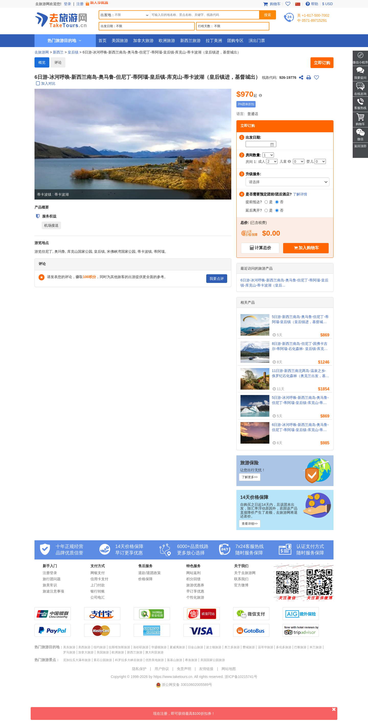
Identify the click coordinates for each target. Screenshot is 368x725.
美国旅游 (120, 40)
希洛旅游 (191, 660)
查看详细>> (250, 523)
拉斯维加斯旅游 (119, 647)
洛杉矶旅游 (140, 647)
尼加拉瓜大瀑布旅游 (77, 660)
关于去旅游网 (245, 573)
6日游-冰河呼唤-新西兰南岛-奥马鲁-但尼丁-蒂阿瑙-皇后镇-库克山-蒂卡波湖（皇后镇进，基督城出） (300, 427)
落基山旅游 (174, 660)
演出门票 (257, 40)
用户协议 (162, 669)
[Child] (298, 161)
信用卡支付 (99, 579)
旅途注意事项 (53, 591)
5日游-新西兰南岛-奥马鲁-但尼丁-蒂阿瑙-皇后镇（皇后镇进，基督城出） (300, 319)
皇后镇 (73, 52)
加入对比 (44, 83)
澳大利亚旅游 (154, 652)
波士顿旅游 (213, 647)
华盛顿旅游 (159, 647)
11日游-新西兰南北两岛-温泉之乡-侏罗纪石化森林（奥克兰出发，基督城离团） (300, 373)
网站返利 (193, 573)
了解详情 (300, 194)
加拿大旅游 (143, 40)
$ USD (327, 4)
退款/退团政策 (149, 573)
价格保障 (145, 579)
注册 (92, 4)
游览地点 (41, 243)
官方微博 (241, 585)
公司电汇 (97, 597)
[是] (266, 202)
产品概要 (41, 207)
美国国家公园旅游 (212, 660)
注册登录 (50, 573)
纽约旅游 (100, 647)
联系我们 (241, 579)
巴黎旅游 (300, 647)
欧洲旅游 (167, 40)
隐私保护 (139, 669)
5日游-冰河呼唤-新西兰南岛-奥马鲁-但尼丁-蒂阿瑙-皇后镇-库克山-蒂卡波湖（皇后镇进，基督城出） (300, 400)
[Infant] (320, 161)
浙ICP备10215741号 (241, 677)
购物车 (271, 4)
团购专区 (235, 40)
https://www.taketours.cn (173, 677)
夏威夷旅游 (177, 647)
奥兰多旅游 (232, 647)
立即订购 (322, 63)
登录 (67, 4)
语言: (240, 114)
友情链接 (206, 669)
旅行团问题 (52, 579)
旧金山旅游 (195, 647)
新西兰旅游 (190, 40)
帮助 (311, 4)
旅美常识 (50, 585)
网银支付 (97, 573)
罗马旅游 (69, 652)
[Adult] (272, 161)
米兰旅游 (315, 647)
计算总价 (263, 248)
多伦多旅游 (283, 647)
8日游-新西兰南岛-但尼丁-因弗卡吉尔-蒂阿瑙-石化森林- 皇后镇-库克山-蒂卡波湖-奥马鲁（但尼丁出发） (300, 346)
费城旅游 (249, 647)
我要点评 (217, 279)
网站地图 (229, 669)
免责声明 (184, 669)
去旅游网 (41, 52)
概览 (41, 62)
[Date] (272, 144)
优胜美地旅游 (154, 660)
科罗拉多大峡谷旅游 (129, 660)
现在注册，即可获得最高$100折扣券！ (245, 711)
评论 (58, 62)
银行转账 (97, 591)
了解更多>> (250, 477)
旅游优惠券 (195, 585)
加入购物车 (308, 248)
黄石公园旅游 (103, 660)
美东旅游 (69, 647)
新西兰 (58, 52)
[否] (277, 202)
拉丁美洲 (214, 40)
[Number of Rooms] (268, 155)
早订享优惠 (195, 591)
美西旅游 (84, 647)
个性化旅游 (195, 597)
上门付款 (97, 585)
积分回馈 (193, 579)
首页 (102, 40)
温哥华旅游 (265, 647)
